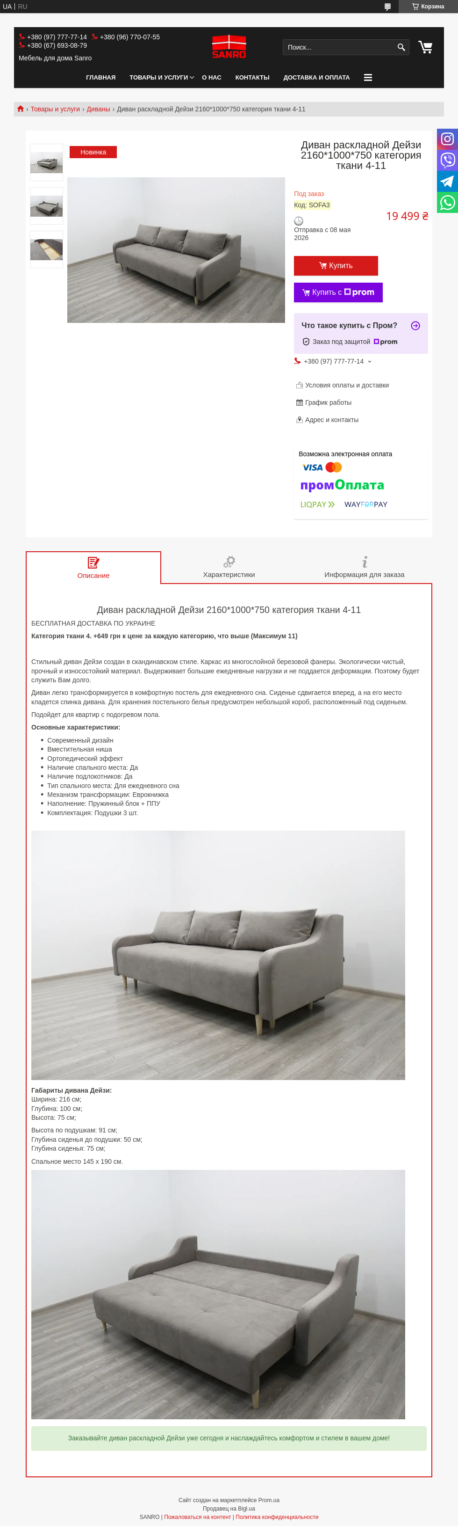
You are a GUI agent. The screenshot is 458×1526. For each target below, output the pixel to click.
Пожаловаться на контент (197, 1517)
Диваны (98, 109)
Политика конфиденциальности (277, 1517)
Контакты (253, 77)
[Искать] (401, 47)
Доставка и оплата (317, 77)
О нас (212, 77)
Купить (341, 266)
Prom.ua (268, 1500)
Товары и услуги (158, 77)
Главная (100, 77)
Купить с (343, 292)
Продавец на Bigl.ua (229, 1508)
